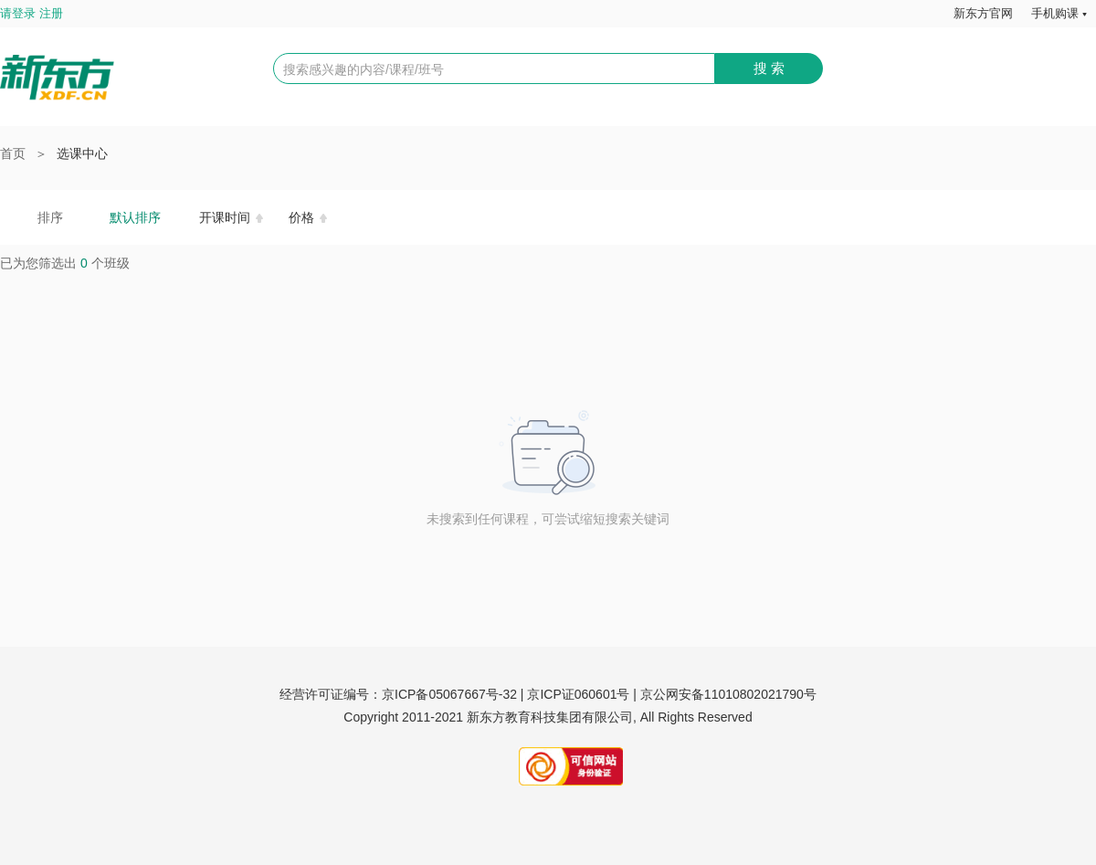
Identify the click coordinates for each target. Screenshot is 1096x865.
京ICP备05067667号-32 (449, 694)
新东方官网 (983, 13)
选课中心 (82, 153)
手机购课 (1055, 13)
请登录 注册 (31, 13)
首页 (13, 153)
